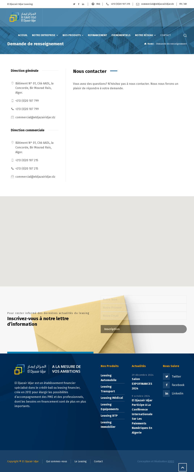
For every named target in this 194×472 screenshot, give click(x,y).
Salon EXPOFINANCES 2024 (142, 383)
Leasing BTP (109, 415)
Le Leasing (80, 461)
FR (180, 4)
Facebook (178, 385)
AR (185, 4)
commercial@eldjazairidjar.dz (157, 4)
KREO (171, 461)
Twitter (176, 376)
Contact (98, 461)
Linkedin (177, 393)
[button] (97, 238)
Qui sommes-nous (56, 461)
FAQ (98, 4)
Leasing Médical (112, 397)
